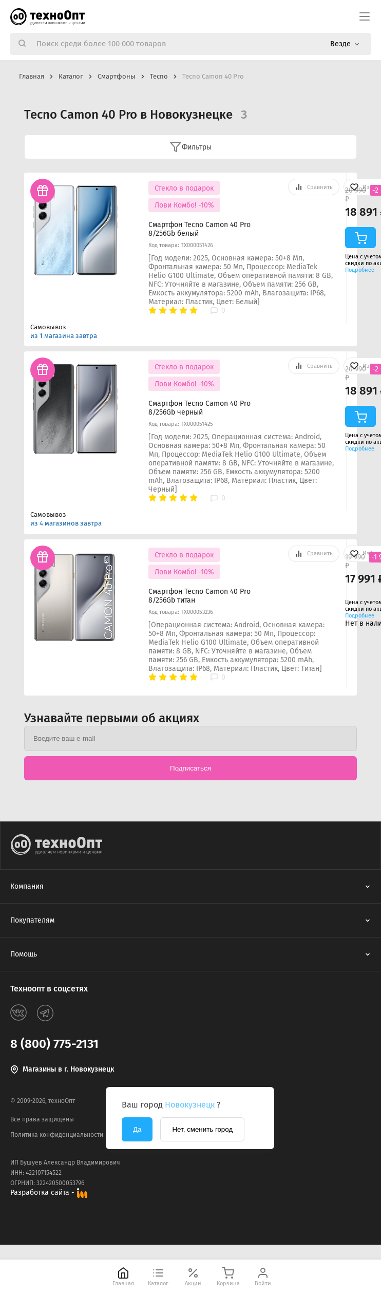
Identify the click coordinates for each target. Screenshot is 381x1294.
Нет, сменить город (202, 1129)
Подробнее (359, 270)
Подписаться (190, 768)
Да (137, 1129)
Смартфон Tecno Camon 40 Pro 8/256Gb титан (199, 596)
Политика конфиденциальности (56, 1134)
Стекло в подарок (184, 188)
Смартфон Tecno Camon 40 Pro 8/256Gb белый (199, 229)
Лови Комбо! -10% (184, 205)
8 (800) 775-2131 (54, 1044)
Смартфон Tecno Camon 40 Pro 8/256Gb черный (199, 408)
